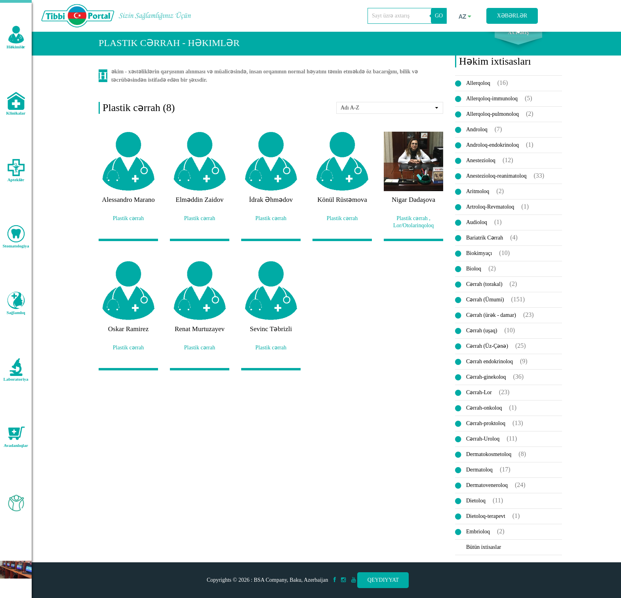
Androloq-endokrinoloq (492, 152)
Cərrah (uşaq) (481, 338)
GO (439, 16)
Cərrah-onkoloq (484, 415)
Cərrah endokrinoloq (489, 369)
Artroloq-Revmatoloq (490, 214)
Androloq (477, 137)
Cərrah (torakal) (484, 291)
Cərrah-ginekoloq (486, 384)
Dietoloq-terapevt (485, 523)
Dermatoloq (479, 477)
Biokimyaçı (479, 260)
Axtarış (518, 40)
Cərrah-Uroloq (482, 446)
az (465, 16)
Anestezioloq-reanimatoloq (496, 183)
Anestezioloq (480, 168)
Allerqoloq (478, 90)
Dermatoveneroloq (487, 492)
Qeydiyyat (383, 580)
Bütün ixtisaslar (483, 554)
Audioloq (476, 229)
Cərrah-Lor (479, 399)
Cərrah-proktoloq (485, 430)
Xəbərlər (512, 16)
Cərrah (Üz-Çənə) (487, 353)
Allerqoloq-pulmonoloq (492, 121)
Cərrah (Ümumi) (485, 307)
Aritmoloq (477, 198)
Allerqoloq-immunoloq (492, 106)
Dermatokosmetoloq (488, 461)
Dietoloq (476, 508)
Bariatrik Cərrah (484, 245)
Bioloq (473, 276)
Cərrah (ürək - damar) (491, 322)
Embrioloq (478, 539)
